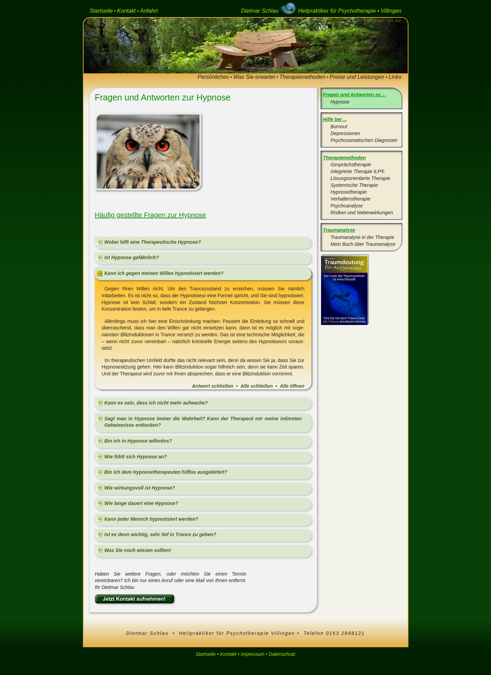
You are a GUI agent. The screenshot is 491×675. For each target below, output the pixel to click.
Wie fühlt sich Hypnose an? (136, 456)
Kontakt (126, 11)
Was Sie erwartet (254, 77)
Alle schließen (257, 386)
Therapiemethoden (302, 77)
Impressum (253, 654)
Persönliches (213, 77)
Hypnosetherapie (349, 192)
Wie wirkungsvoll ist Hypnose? (140, 488)
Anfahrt (149, 11)
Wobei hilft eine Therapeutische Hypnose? (153, 242)
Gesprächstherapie (351, 164)
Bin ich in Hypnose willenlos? (138, 441)
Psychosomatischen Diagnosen (364, 140)
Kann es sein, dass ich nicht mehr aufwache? (156, 403)
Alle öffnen (292, 386)
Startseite (101, 11)
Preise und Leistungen (357, 77)
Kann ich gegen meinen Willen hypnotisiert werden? (164, 273)
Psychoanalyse (347, 205)
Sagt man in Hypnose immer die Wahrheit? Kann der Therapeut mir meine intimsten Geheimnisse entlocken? (203, 422)
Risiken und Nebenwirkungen (362, 212)
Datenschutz (282, 654)
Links (395, 77)
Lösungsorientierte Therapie (360, 178)
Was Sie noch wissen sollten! (138, 550)
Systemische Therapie (354, 185)
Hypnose (340, 102)
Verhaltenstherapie (351, 199)
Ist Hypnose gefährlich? (132, 257)
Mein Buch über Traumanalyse (363, 244)
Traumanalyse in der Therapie (362, 237)
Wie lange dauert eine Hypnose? (141, 503)
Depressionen (345, 133)
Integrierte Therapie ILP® (357, 171)
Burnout (339, 126)
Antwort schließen (212, 386)
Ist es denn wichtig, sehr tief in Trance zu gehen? (160, 534)
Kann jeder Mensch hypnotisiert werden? (151, 519)
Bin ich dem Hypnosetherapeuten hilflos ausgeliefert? (166, 472)
